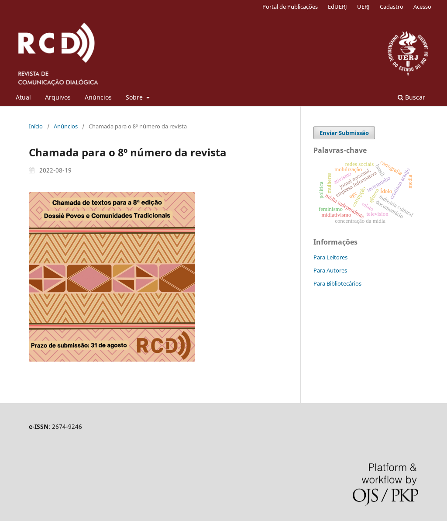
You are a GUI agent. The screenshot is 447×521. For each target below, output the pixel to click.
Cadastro (391, 6)
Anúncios (98, 97)
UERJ (363, 6)
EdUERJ (337, 6)
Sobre (135, 97)
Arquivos (58, 97)
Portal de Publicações (290, 6)
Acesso (422, 6)
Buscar (411, 97)
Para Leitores (330, 257)
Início (36, 126)
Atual (23, 97)
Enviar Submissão (344, 133)
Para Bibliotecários (337, 283)
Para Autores (330, 270)
